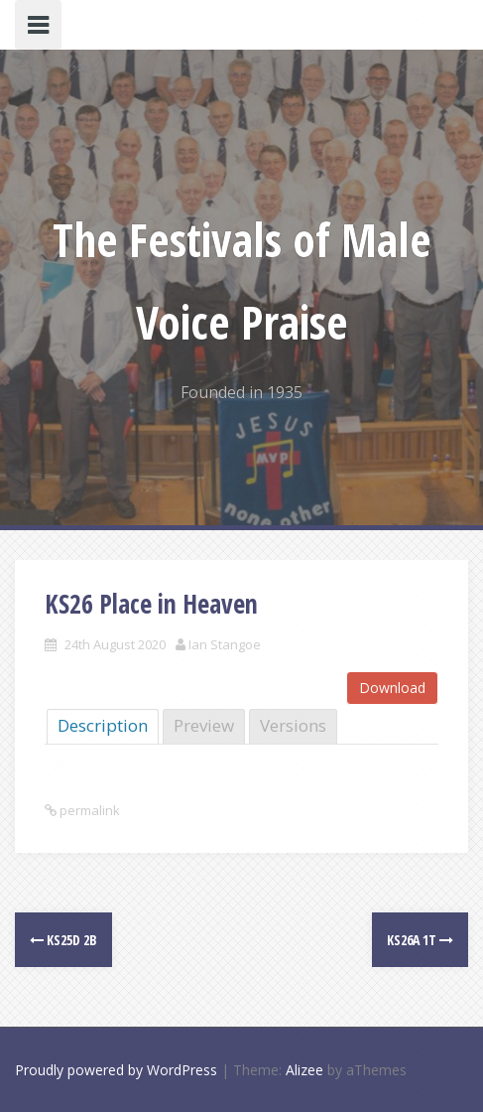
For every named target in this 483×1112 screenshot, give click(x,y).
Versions (293, 725)
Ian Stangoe (224, 644)
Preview (204, 725)
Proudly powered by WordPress (116, 1069)
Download (392, 687)
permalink (88, 810)
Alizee (304, 1069)
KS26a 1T (420, 939)
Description (103, 725)
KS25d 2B (63, 939)
